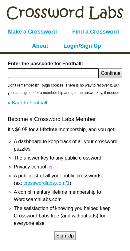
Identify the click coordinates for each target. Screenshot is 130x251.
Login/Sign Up (82, 46)
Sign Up (65, 235)
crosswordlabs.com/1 (46, 183)
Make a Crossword (32, 32)
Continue (110, 73)
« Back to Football (27, 102)
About (40, 46)
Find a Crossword (95, 32)
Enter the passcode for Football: (45, 63)
